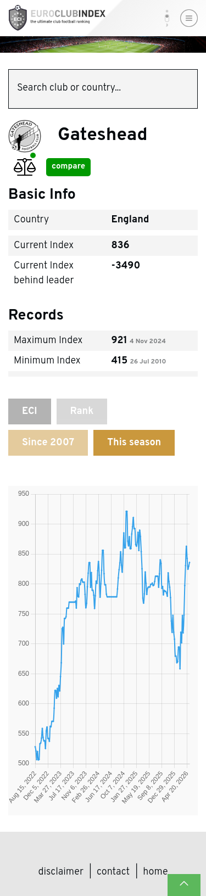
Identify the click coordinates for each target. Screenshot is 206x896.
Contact (113, 872)
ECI (29, 411)
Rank (82, 411)
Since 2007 (48, 442)
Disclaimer (60, 872)
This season (134, 442)
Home (155, 872)
